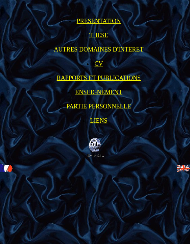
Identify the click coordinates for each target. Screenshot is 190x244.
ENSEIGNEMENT (98, 92)
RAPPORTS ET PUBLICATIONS (99, 78)
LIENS (99, 120)
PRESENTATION (99, 21)
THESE (98, 35)
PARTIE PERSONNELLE (99, 106)
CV (98, 63)
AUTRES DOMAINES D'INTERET (98, 49)
